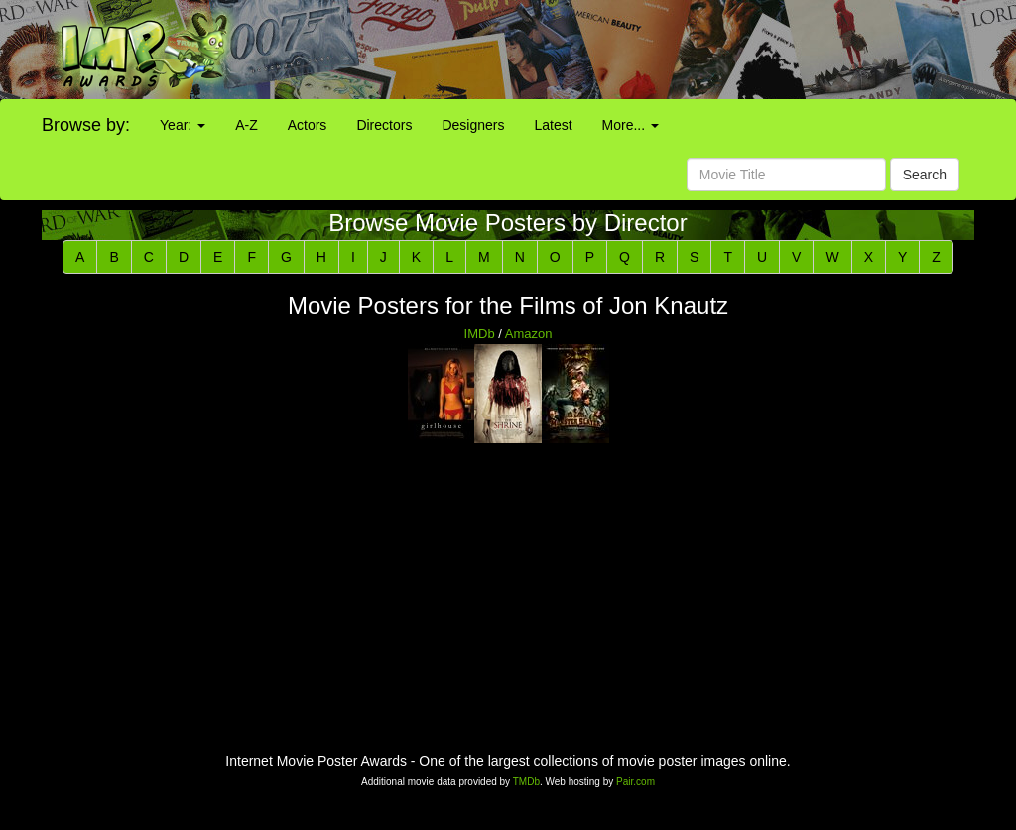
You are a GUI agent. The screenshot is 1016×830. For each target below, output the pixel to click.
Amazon (529, 333)
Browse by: (86, 125)
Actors (307, 125)
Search (925, 174)
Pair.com (635, 781)
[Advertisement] (635, 49)
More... (630, 125)
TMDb (526, 781)
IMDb (479, 333)
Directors (384, 125)
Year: (182, 125)
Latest (553, 125)
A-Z (246, 125)
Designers (473, 125)
